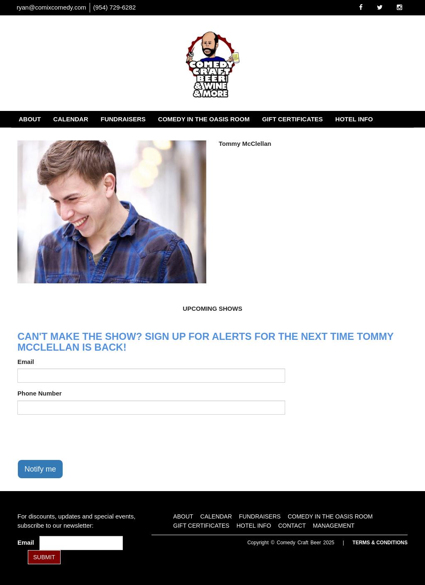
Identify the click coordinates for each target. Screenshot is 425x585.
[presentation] (80, 437)
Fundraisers (123, 119)
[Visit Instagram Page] (399, 7)
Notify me (40, 469)
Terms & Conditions (380, 543)
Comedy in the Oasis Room (204, 119)
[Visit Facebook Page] (361, 7)
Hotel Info (354, 119)
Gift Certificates (292, 119)
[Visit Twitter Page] (380, 7)
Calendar (70, 119)
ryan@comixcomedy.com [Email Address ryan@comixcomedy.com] (51, 7)
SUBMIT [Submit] (44, 557)
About (30, 119)
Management (83, 135)
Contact (34, 135)
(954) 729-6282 (114, 7)
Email (25, 361)
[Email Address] (81, 543)
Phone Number (39, 393)
